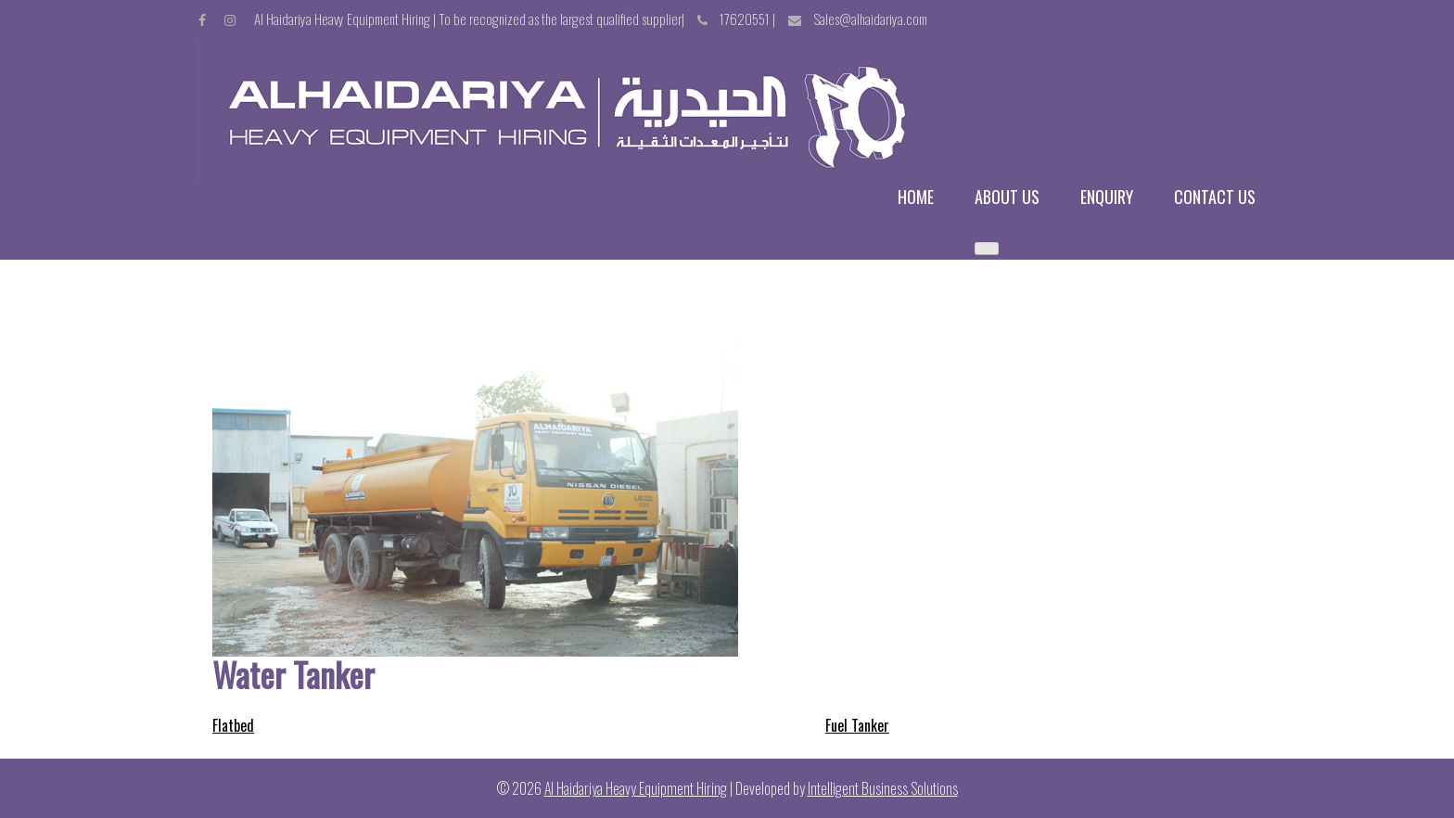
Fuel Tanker (857, 725)
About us (1007, 197)
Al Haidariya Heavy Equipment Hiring (635, 788)
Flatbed (233, 725)
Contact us (1215, 197)
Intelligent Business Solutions (883, 788)
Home (916, 197)
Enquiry (1106, 197)
